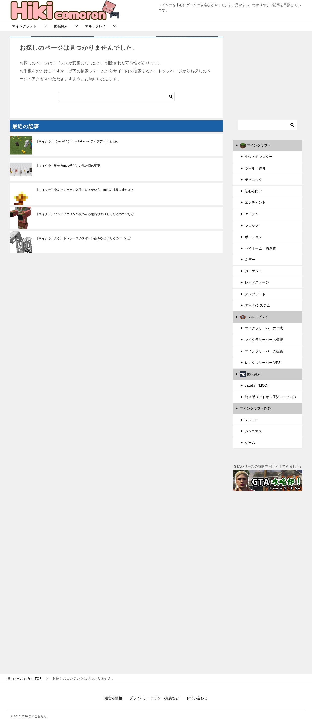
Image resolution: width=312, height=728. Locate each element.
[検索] (116, 96)
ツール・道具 (255, 168)
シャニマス (253, 431)
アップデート (255, 294)
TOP (27, 678)
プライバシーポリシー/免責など (154, 698)
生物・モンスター (259, 157)
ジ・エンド (253, 271)
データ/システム (257, 305)
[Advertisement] (267, 72)
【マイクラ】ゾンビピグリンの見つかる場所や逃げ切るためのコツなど (85, 214)
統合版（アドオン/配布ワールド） (271, 397)
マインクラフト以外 (255, 408)
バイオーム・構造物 (260, 248)
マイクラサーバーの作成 (264, 328)
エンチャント (255, 202)
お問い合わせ (197, 698)
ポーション (253, 237)
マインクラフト (24, 26)
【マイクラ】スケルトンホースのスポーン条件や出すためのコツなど (83, 238)
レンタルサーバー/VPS (263, 363)
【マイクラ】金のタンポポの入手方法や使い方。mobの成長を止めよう (85, 190)
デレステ (252, 420)
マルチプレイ (95, 26)
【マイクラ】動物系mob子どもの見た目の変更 (68, 165)
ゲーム (250, 443)
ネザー (250, 260)
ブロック (252, 225)
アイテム (252, 214)
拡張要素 (61, 26)
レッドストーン (257, 282)
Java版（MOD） (258, 385)
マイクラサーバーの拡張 (264, 351)
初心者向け (253, 191)
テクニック (253, 180)
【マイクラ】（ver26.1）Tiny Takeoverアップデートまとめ (77, 141)
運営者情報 (113, 698)
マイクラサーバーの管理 (264, 340)
